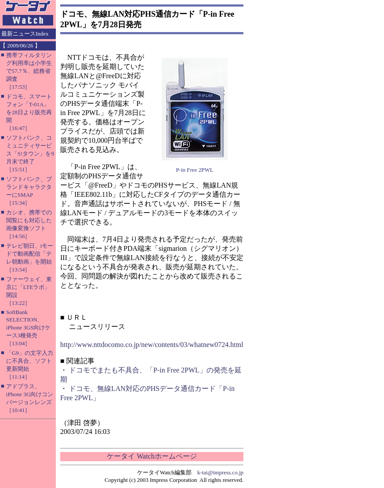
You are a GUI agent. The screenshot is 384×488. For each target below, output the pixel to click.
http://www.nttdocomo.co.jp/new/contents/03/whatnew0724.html (151, 344)
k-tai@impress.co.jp (220, 472)
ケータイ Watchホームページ (151, 456)
